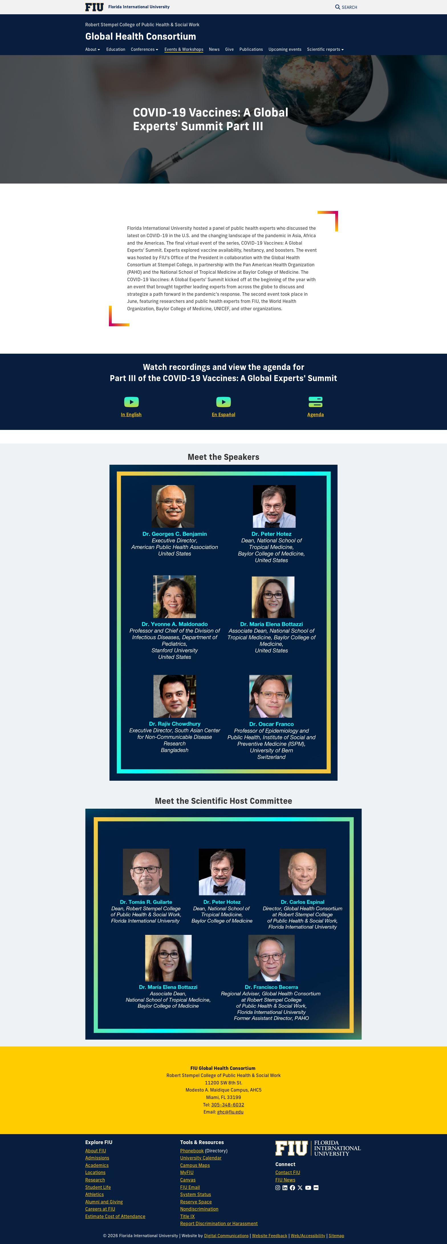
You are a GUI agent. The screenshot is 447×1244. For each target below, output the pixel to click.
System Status (195, 1194)
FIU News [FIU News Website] (285, 1180)
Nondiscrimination (199, 1209)
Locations (95, 1172)
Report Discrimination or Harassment (219, 1223)
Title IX (187, 1216)
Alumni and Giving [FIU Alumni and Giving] (104, 1202)
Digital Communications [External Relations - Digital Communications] (226, 1235)
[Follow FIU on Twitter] (301, 1188)
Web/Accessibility (308, 1235)
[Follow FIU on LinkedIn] (286, 1188)
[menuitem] (92, 49)
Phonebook (192, 1151)
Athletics (94, 1194)
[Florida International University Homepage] (154, 7)
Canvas (188, 1180)
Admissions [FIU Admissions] (97, 1158)
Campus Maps (195, 1165)
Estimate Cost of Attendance (115, 1216)
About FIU (95, 1151)
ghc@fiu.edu (230, 1112)
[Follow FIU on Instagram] (279, 1188)
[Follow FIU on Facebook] (293, 1188)
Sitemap (336, 1235)
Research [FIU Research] (95, 1180)
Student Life (98, 1187)
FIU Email (190, 1187)
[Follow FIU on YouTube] (309, 1188)
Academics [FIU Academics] (97, 1165)
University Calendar (201, 1158)
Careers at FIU (100, 1209)
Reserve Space (196, 1202)
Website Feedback (269, 1235)
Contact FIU (287, 1172)
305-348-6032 (227, 1105)
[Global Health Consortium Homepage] (140, 36)
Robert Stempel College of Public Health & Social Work (142, 24)
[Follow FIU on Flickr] (317, 1188)
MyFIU (187, 1172)
